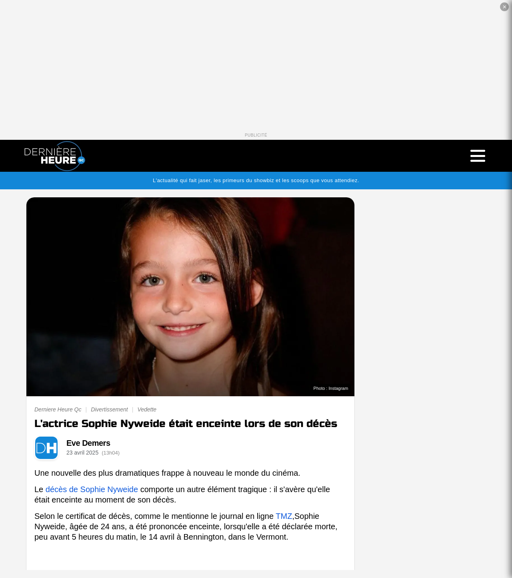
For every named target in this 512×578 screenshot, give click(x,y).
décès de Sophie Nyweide (92, 489)
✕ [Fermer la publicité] (504, 7)
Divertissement (109, 409)
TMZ (284, 516)
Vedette (146, 409)
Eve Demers (88, 443)
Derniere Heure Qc (58, 409)
